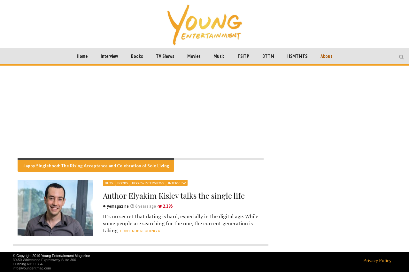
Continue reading (140, 230)
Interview (109, 56)
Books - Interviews (148, 183)
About (326, 56)
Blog (109, 183)
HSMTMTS (297, 56)
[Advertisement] (204, 111)
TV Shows (165, 56)
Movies (193, 56)
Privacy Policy (377, 260)
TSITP (243, 56)
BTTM (268, 56)
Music (218, 56)
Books (137, 56)
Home (82, 56)
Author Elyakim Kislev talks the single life (174, 195)
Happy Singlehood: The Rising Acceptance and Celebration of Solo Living (95, 165)
